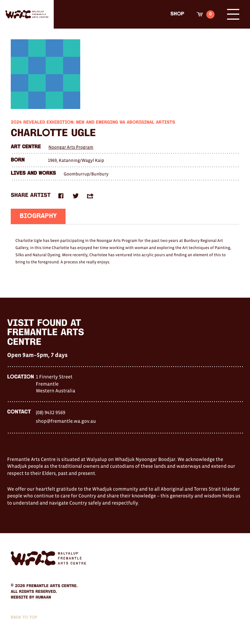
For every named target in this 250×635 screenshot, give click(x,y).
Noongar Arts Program (70, 147)
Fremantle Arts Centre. (52, 586)
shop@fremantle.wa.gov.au (66, 421)
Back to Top (24, 617)
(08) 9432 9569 (50, 412)
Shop (177, 14)
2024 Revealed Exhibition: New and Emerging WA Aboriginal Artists (93, 122)
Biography (38, 216)
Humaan (43, 597)
